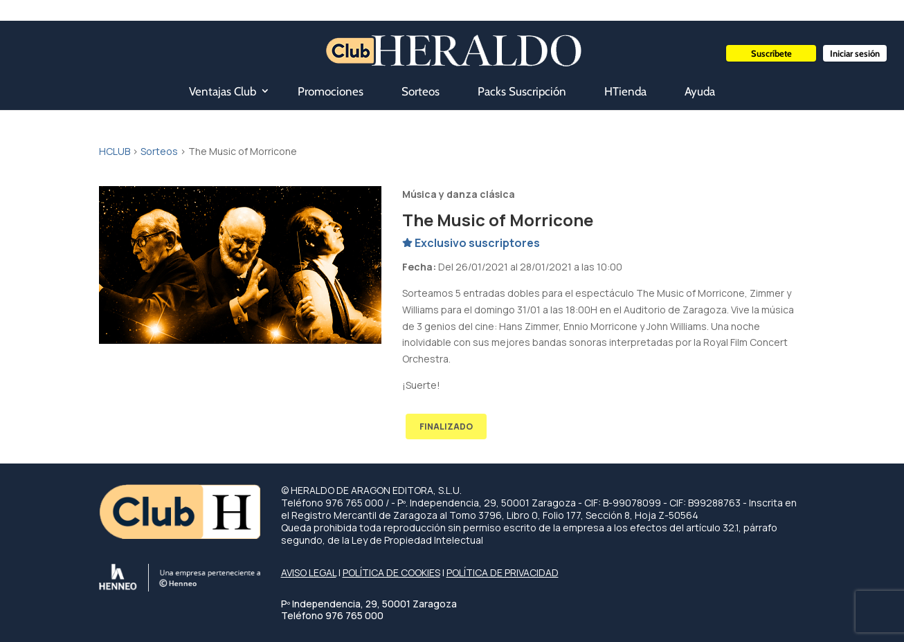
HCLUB (114, 151)
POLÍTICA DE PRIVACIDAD (502, 572)
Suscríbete (771, 53)
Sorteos (420, 91)
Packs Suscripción (522, 91)
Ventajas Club (222, 91)
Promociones (330, 91)
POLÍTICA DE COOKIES (391, 572)
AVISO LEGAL (308, 572)
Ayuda (700, 91)
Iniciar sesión (855, 53)
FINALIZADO (446, 426)
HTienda (625, 91)
